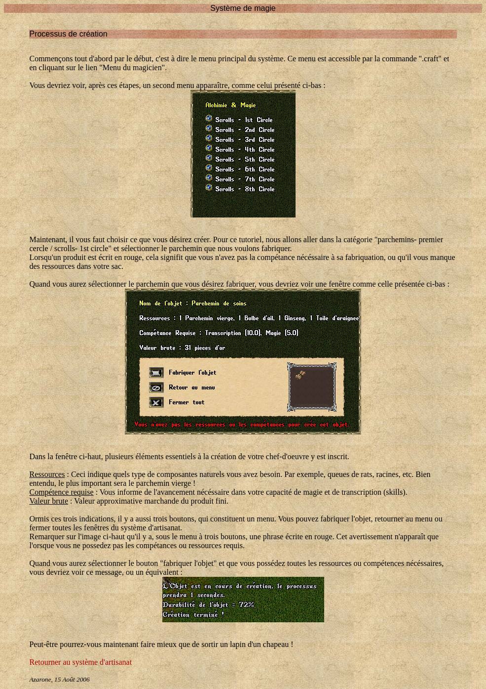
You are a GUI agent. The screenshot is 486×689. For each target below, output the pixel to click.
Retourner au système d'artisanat (80, 662)
